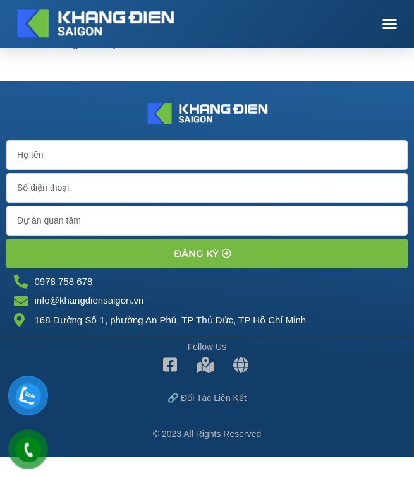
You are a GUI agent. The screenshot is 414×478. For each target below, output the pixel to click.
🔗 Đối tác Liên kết (207, 398)
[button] (390, 24)
